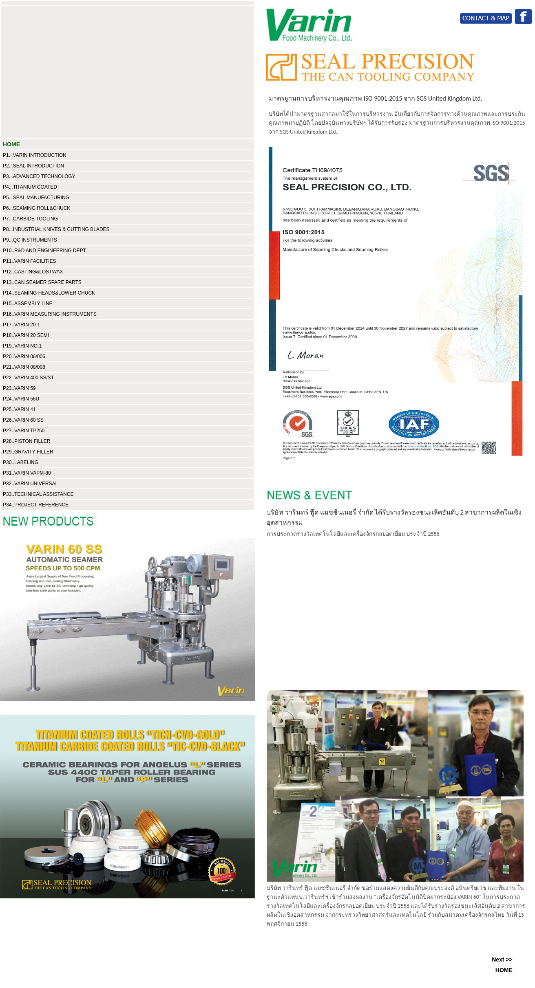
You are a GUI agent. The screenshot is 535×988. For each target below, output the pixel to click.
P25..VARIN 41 (19, 409)
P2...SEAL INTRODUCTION (33, 166)
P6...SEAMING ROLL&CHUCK (36, 208)
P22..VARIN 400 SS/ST (28, 378)
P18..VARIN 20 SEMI (26, 335)
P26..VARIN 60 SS (23, 420)
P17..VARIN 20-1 (21, 325)
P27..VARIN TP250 (23, 430)
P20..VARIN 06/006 (24, 356)
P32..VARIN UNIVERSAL (30, 483)
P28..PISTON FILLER (27, 441)
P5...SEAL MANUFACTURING (36, 197)
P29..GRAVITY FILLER (28, 452)
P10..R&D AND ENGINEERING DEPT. (45, 250)
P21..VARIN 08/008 (24, 367)
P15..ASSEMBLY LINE (28, 303)
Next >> (502, 959)
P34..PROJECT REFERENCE (36, 505)
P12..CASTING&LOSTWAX (33, 272)
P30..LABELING (20, 462)
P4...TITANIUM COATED (30, 187)
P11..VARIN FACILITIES (29, 261)
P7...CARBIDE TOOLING (30, 219)
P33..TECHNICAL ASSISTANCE (38, 494)
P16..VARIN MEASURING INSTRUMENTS (50, 314)
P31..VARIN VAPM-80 (27, 473)
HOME (11, 144)
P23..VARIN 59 (19, 388)
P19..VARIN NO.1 (22, 346)
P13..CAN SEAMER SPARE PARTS (42, 282)
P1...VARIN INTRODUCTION (34, 155)
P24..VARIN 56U (21, 399)
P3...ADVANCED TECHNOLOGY (39, 176)
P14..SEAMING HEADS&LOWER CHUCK (49, 293)
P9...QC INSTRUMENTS (30, 240)
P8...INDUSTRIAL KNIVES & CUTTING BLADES (56, 229)
